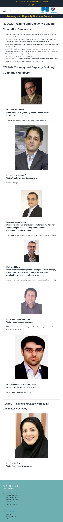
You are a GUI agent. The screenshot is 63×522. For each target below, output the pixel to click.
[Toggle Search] (11, 11)
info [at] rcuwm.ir (11, 511)
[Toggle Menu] (4, 11)
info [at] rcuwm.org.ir (42, 1)
